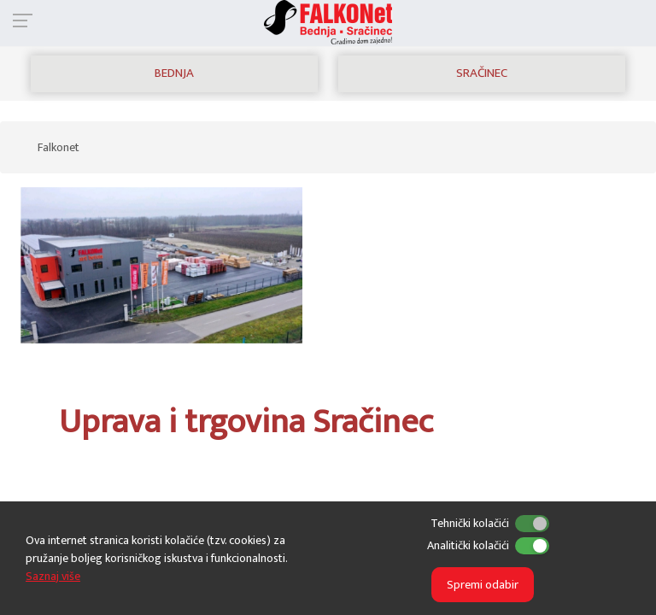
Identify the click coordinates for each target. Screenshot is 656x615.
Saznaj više (53, 576)
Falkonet (58, 147)
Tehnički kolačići (469, 523)
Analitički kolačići (468, 545)
